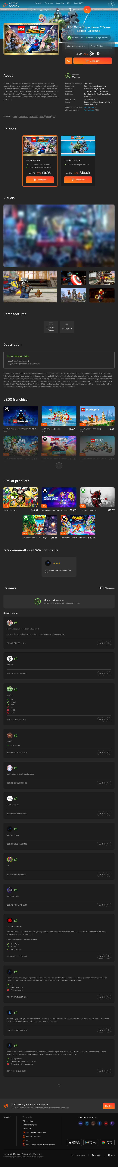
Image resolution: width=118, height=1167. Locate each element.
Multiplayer (108, 102)
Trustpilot (6, 1117)
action (48, 116)
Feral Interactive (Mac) (101, 91)
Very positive (89, 107)
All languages (107, 588)
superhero (33, 116)
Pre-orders (49, 3)
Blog (68, 3)
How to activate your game (94, 89)
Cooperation (88, 102)
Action (86, 105)
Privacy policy (28, 1121)
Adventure (93, 105)
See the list (88, 83)
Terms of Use (27, 1117)
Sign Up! (108, 1106)
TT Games (88, 91)
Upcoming (60, 3)
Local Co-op (98, 102)
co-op (42, 116)
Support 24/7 (78, 3)
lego (15, 116)
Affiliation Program (30, 1125)
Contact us (27, 1129)
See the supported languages (95, 86)
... (54, 116)
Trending (38, 3)
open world (23, 116)
